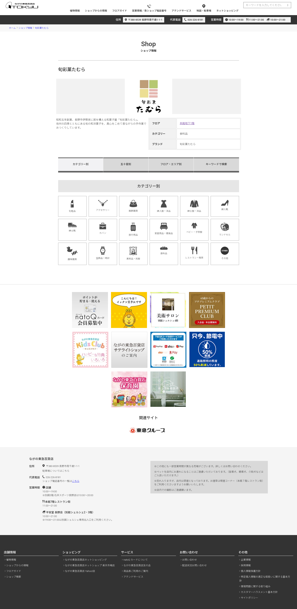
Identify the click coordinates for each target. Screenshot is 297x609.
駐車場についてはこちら (55, 470)
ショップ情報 (25, 28)
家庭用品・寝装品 (164, 229)
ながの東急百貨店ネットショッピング (86, 559)
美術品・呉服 (133, 253)
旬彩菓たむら (42, 28)
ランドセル (224, 229)
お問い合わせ (189, 559)
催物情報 (11, 559)
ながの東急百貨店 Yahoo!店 (80, 571)
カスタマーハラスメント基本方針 (259, 592)
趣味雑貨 (72, 254)
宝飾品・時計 (102, 253)
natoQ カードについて (135, 559)
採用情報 (246, 565)
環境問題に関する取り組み (255, 586)
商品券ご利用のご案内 (135, 571)
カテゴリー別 (80, 164)
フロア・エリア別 (171, 164)
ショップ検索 (13, 576)
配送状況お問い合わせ (194, 565)
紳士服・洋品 (194, 206)
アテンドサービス (133, 576)
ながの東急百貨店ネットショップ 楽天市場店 (90, 565)
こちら (75, 481)
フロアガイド (13, 571)
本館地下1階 (187, 123)
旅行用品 (133, 229)
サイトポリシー (249, 597)
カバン (102, 228)
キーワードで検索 (216, 164)
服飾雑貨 (133, 206)
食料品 (164, 251)
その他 (225, 253)
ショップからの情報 (17, 565)
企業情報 (246, 559)
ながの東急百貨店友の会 (137, 565)
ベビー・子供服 (194, 228)
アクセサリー (102, 205)
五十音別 (125, 164)
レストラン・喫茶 (194, 253)
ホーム (12, 28)
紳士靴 (72, 227)
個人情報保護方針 (250, 571)
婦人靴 (225, 205)
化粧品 (72, 206)
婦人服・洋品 (163, 206)
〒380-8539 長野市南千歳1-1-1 (145, 19)
